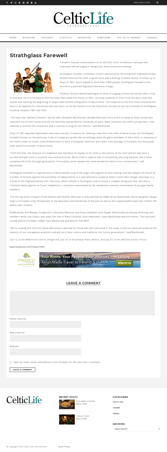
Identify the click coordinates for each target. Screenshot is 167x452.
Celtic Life (118, 402)
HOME (13, 37)
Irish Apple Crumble (85, 401)
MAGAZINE (29, 37)
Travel (116, 414)
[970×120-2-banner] (77, 266)
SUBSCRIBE (104, 37)
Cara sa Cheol (82, 416)
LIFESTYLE (65, 37)
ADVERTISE (84, 37)
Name (18, 318)
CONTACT (152, 38)
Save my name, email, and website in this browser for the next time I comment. (57, 362)
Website (14, 346)
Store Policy (64, 446)
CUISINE (116, 408)
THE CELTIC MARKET (129, 37)
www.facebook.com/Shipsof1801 (27, 246)
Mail (17, 332)
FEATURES (47, 37)
